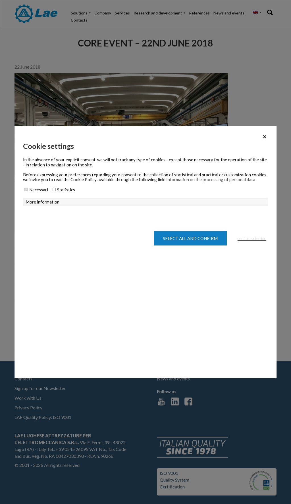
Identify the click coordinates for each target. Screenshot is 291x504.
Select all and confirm (190, 238)
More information (42, 202)
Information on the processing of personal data (210, 179)
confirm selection (252, 238)
